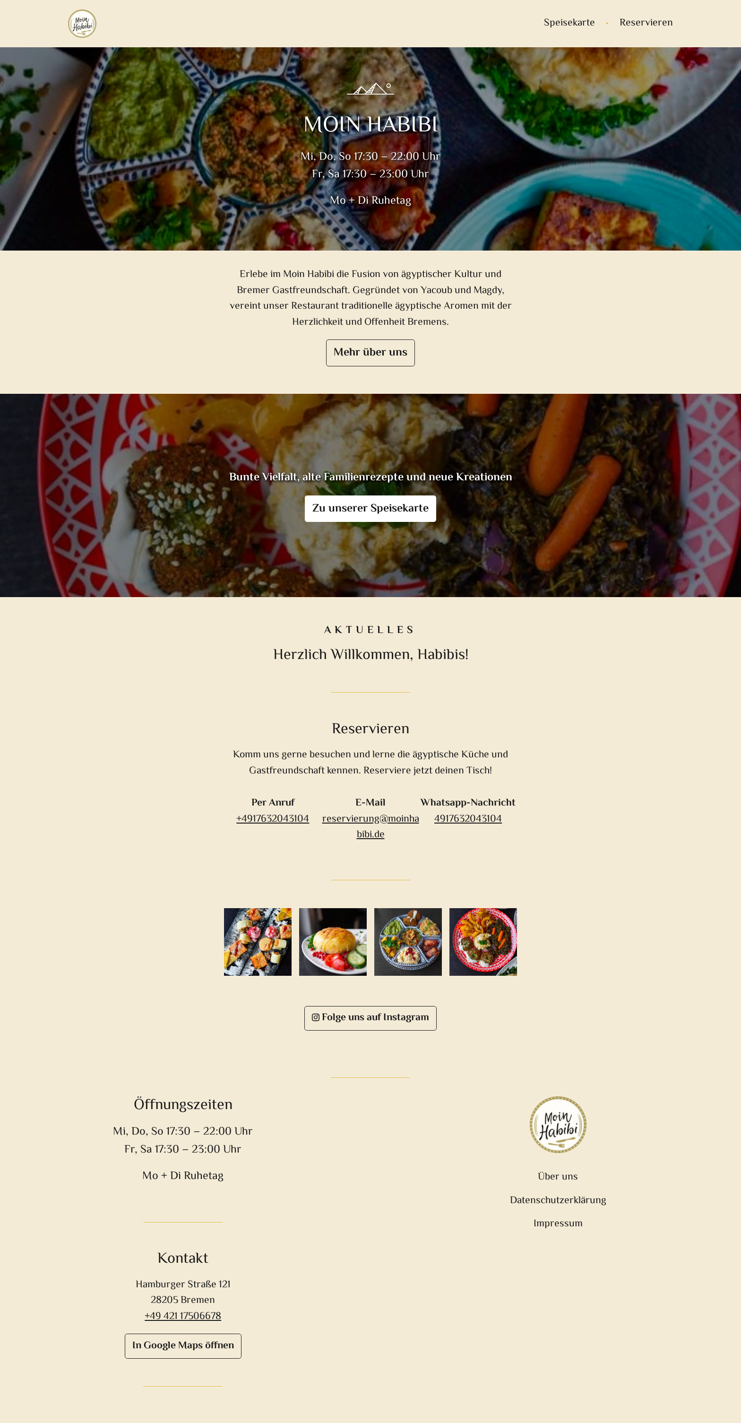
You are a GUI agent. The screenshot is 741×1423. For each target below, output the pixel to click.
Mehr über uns (370, 353)
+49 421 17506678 (183, 1317)
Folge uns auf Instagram (370, 1018)
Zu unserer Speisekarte (370, 509)
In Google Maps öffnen (183, 1346)
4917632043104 (468, 819)
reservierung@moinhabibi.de (370, 827)
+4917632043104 (272, 819)
